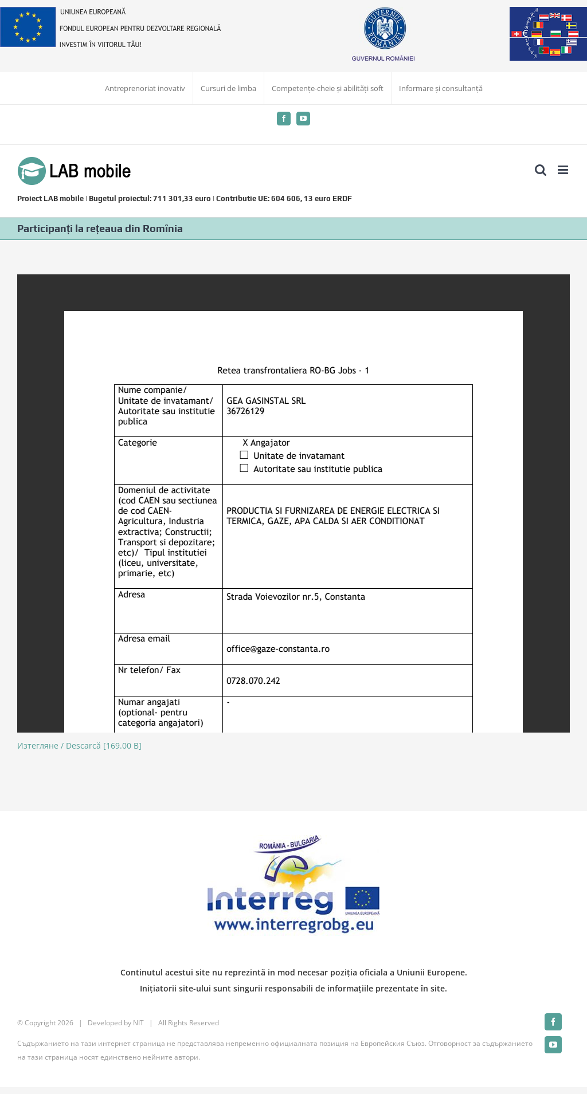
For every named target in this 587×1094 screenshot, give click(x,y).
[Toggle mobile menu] (564, 170)
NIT (138, 1023)
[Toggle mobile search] (540, 170)
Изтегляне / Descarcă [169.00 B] (79, 745)
